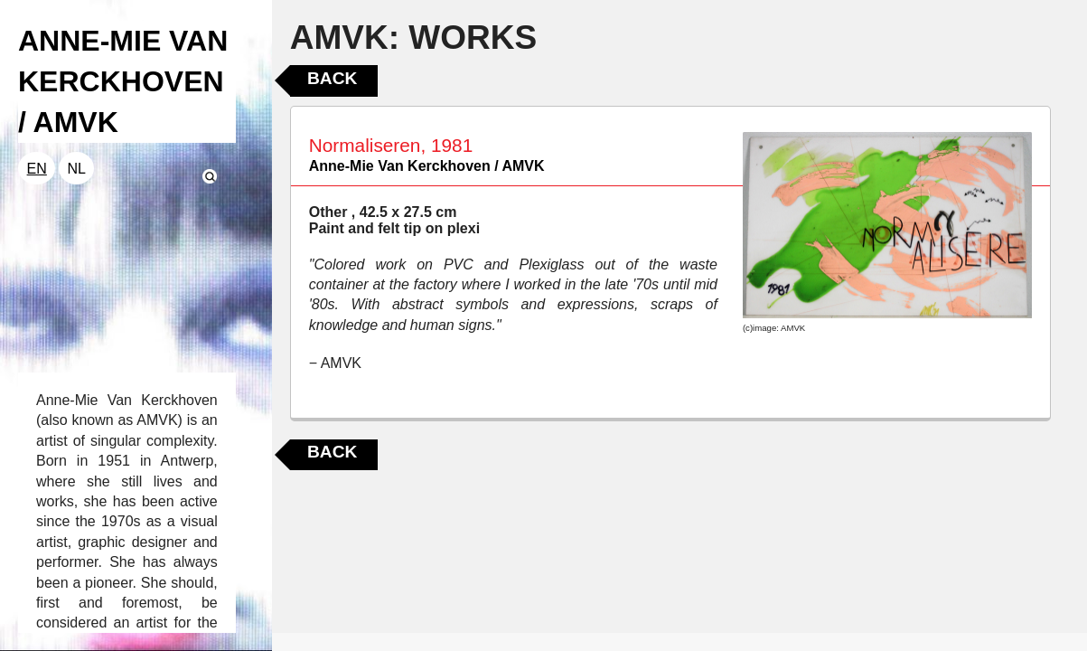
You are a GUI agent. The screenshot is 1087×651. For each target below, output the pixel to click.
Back (332, 78)
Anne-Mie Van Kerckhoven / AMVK (427, 166)
